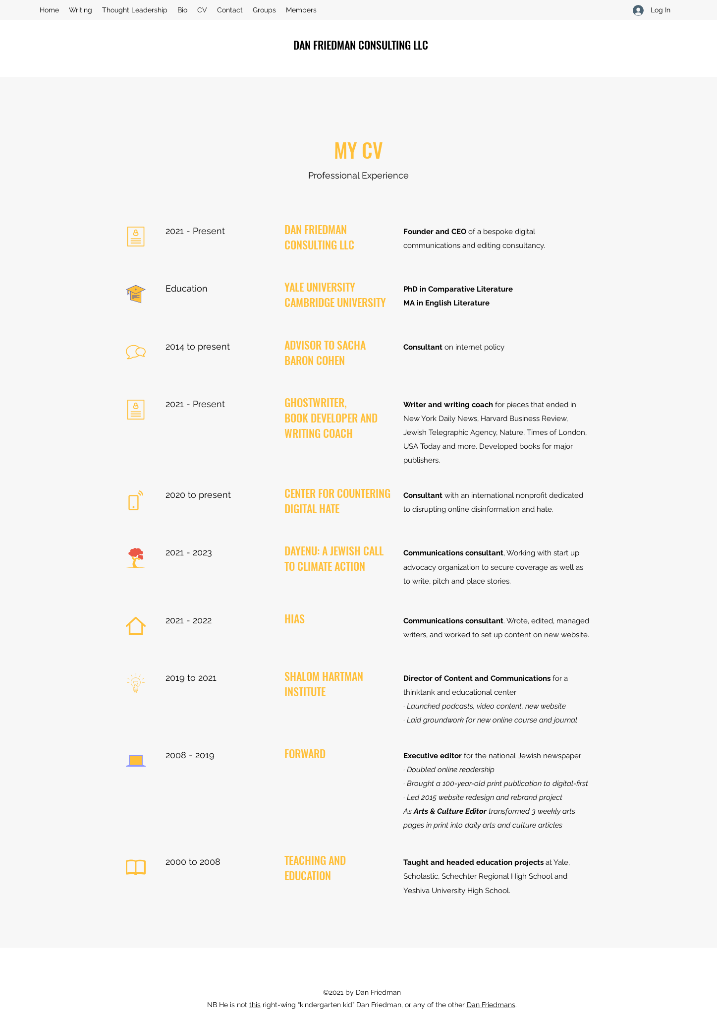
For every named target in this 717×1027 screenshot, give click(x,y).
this (255, 1005)
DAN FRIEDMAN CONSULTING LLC (360, 45)
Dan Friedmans (491, 1005)
